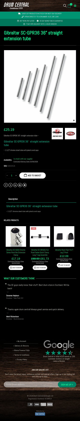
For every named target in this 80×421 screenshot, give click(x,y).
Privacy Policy (22, 359)
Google (67, 358)
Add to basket (34, 175)
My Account (22, 341)
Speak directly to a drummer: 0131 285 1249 (41, 16)
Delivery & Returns (22, 345)
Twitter (10, 185)
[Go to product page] (16, 236)
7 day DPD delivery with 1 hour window (41, 24)
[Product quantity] (11, 175)
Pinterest (20, 185)
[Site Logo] (16, 6)
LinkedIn (15, 185)
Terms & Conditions (21, 355)
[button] (65, 5)
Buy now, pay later (27, 21)
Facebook (6, 185)
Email (25, 185)
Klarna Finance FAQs (22, 350)
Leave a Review (59, 361)
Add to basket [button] (17, 268)
